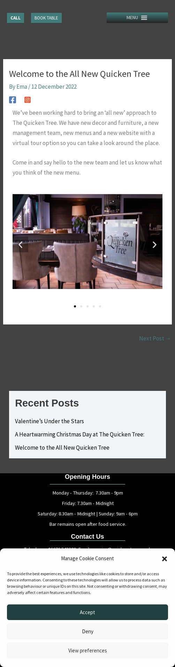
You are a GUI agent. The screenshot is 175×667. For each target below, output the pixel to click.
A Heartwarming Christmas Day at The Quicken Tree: (79, 434)
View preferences (87, 650)
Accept (87, 612)
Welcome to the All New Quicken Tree (62, 447)
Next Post (155, 338)
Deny (87, 631)
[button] (164, 558)
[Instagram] (27, 99)
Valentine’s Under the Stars (49, 421)
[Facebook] (12, 99)
